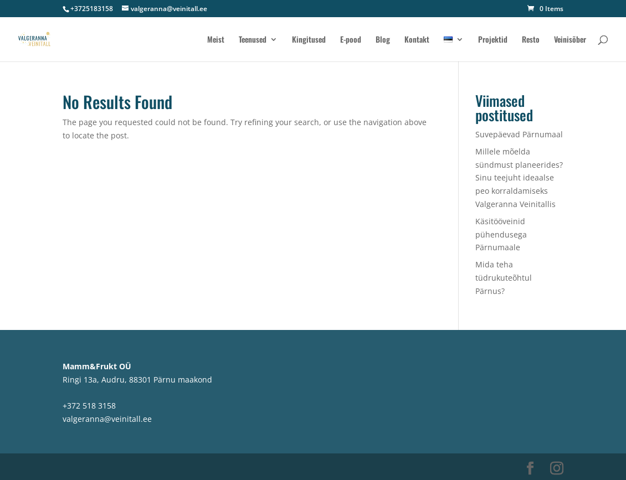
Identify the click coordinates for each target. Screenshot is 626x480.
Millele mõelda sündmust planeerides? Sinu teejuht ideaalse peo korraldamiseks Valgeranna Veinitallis (519, 177)
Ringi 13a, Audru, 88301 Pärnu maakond (137, 379)
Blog (383, 40)
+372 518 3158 (89, 405)
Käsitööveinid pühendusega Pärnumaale (501, 234)
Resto (531, 40)
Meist (215, 40)
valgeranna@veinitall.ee (107, 419)
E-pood (350, 40)
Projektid (492, 40)
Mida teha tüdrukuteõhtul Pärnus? (503, 277)
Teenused (252, 40)
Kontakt (416, 40)
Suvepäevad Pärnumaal (519, 134)
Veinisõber (570, 40)
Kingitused (309, 40)
